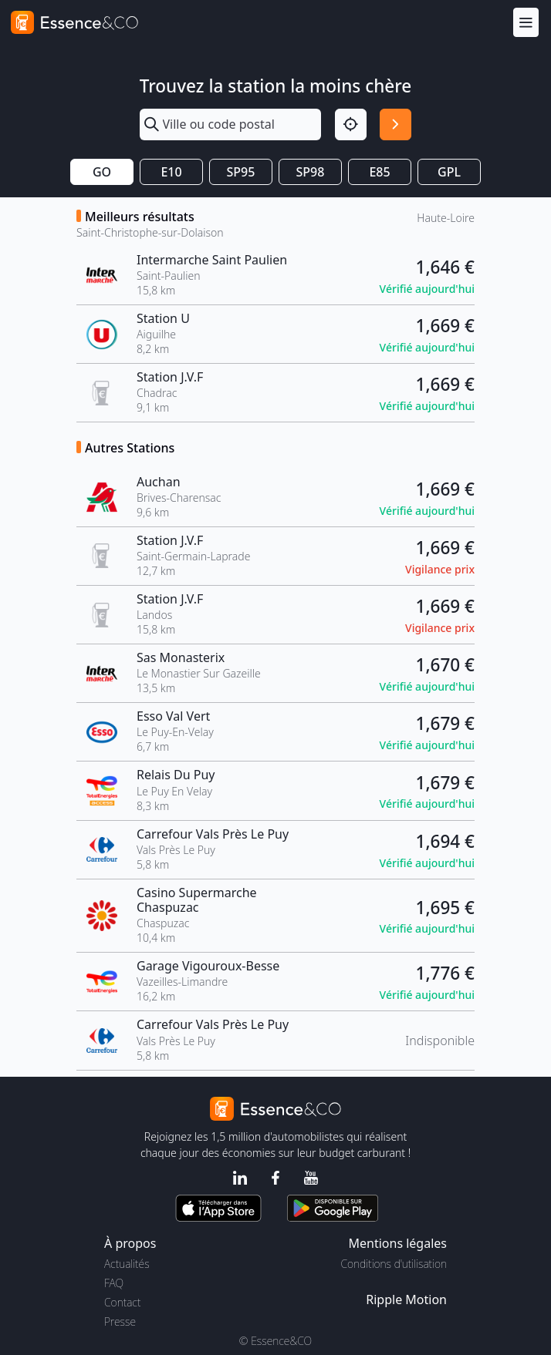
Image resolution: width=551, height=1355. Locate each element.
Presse (120, 1321)
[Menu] (526, 22)
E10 (171, 171)
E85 (379, 171)
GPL (449, 171)
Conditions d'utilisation (393, 1263)
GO (102, 171)
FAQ (113, 1283)
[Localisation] (351, 124)
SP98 (310, 171)
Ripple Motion (406, 1299)
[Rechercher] (395, 124)
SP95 (241, 171)
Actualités (127, 1263)
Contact (122, 1302)
